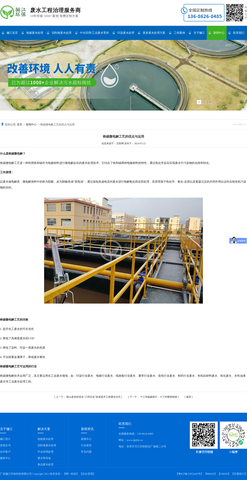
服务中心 (5, 458)
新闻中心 (217, 32)
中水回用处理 (45, 451)
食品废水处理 (45, 464)
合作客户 (5, 451)
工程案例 (177, 32)
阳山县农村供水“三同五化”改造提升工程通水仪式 (88, 397)
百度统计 (239, 473)
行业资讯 (86, 445)
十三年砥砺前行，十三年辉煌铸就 (153, 397)
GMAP (224, 473)
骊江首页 (10, 32)
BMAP (210, 473)
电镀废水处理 (32, 32)
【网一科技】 (71, 473)
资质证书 (5, 445)
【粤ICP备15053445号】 (189, 473)
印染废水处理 (123, 32)
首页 (20, 124)
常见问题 (86, 451)
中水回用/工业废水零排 (92, 32)
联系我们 (236, 32)
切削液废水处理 (59, 32)
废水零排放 (44, 458)
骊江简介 (5, 439)
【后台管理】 (87, 473)
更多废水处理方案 (151, 32)
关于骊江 (197, 32)
